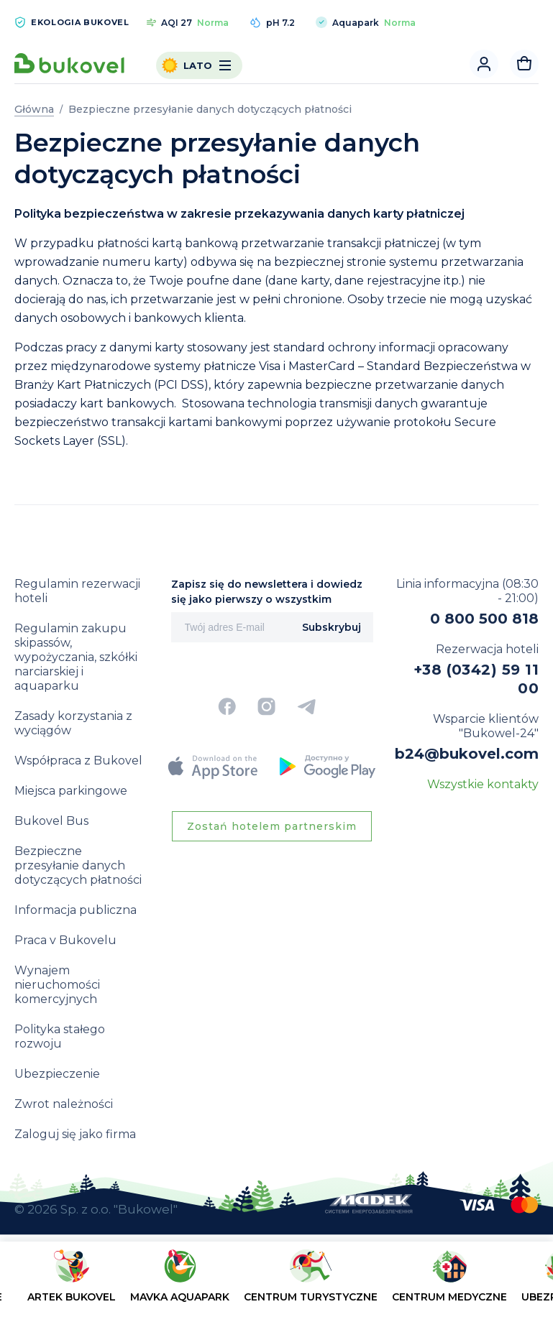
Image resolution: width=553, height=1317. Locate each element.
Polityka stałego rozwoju (59, 1036)
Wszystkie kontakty (483, 784)
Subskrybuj (331, 627)
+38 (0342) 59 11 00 (476, 679)
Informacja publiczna (75, 910)
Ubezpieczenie (57, 1074)
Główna (34, 109)
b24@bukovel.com (467, 753)
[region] (276, 1282)
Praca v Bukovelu (65, 940)
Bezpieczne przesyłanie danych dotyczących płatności (78, 865)
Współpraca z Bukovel (78, 760)
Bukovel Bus (51, 821)
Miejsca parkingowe (70, 791)
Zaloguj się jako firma (75, 1134)
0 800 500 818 (484, 618)
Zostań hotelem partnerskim (272, 826)
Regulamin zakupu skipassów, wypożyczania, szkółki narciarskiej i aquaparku (75, 657)
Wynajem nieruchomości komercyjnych (57, 985)
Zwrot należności (63, 1104)
